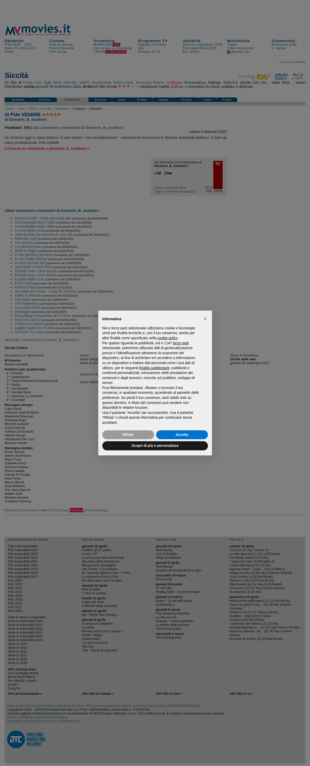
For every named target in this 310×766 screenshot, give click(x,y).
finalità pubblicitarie (154, 368)
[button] (205, 319)
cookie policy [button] (167, 338)
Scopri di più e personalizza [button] (155, 446)
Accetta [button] (181, 435)
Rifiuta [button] (128, 435)
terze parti (181, 343)
